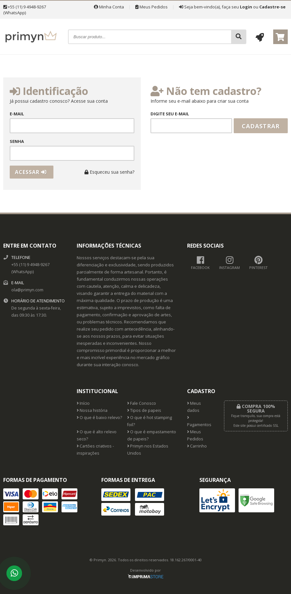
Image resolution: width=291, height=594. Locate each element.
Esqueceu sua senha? (109, 172)
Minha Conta (109, 7)
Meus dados (194, 407)
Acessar (31, 172)
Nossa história (92, 410)
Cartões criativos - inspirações (95, 449)
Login (246, 7)
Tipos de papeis (144, 410)
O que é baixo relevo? (99, 417)
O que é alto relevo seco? (97, 435)
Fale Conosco (141, 403)
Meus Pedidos (151, 7)
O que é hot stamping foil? (149, 421)
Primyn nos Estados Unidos (147, 449)
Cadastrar (261, 126)
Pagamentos (199, 421)
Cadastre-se (272, 7)
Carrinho (197, 446)
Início (83, 403)
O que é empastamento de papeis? (151, 435)
